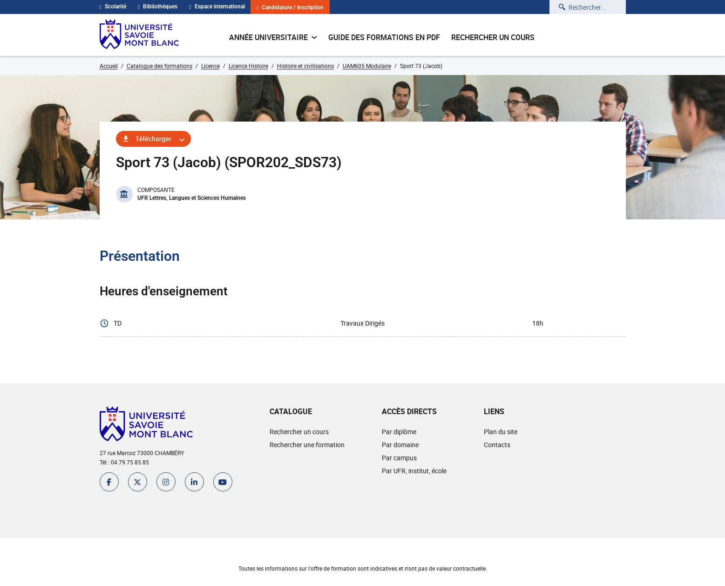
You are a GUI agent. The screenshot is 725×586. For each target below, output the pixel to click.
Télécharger (153, 138)
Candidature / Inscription (290, 8)
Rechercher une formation (307, 444)
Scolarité (113, 6)
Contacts (497, 444)
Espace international (216, 6)
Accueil (109, 65)
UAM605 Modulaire (367, 65)
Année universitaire (273, 37)
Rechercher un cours (493, 37)
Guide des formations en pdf (384, 37)
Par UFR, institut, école (414, 470)
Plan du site (500, 431)
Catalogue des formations (159, 65)
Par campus (399, 457)
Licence (210, 65)
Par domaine (400, 444)
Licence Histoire (248, 65)
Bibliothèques (157, 6)
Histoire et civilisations (305, 65)
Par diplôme (399, 431)
